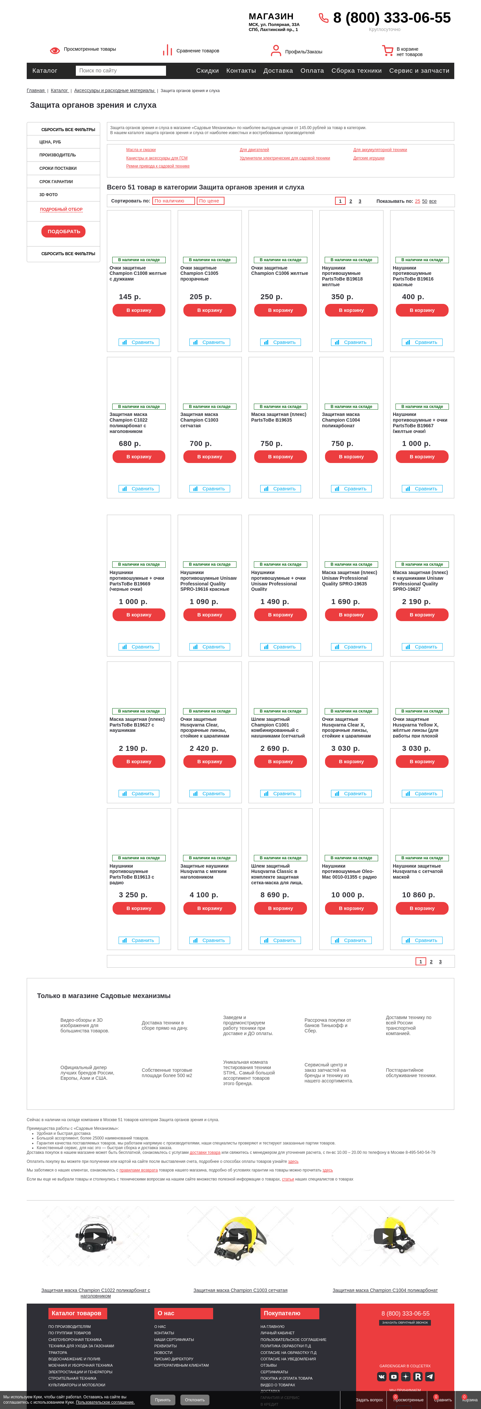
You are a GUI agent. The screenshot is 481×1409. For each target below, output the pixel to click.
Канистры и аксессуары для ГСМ (156, 158)
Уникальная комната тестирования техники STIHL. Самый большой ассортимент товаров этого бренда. (249, 1072)
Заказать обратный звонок (405, 1322)
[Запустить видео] (96, 1236)
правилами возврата (139, 1170)
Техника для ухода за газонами (81, 1346)
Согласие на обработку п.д (289, 1353)
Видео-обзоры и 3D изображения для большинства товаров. (84, 1025)
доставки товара (205, 1152)
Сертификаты (274, 1372)
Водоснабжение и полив (74, 1359)
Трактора (57, 1353)
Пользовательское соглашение (293, 1340)
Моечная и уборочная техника (80, 1365)
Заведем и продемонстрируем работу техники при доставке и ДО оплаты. (248, 1025)
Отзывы (269, 1365)
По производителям (69, 1327)
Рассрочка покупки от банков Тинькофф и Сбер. (328, 1025)
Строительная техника (72, 1378)
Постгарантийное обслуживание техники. (411, 1072)
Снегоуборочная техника (75, 1340)
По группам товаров (69, 1333)
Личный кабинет (278, 1333)
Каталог (44, 70)
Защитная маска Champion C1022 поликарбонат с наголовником (95, 1293)
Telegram (425, 1376)
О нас (160, 1327)
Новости (163, 1353)
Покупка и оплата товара (287, 1378)
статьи (288, 1179)
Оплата (312, 70)
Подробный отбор (61, 209)
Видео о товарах (278, 1385)
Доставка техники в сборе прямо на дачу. (165, 1025)
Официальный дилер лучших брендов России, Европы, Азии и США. (87, 1073)
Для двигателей (254, 149)
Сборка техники (357, 70)
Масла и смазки (141, 149)
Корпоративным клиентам (181, 1365)
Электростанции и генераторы (80, 1372)
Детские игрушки (368, 158)
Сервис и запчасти (419, 70)
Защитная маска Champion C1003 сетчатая (240, 1290)
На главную (273, 1327)
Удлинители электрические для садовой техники (285, 158)
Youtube (395, 1376)
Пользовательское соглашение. (105, 1402)
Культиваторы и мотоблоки (76, 1385)
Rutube (415, 1376)
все (433, 201)
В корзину (139, 310)
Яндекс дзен (405, 1376)
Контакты (241, 70)
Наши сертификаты (174, 1340)
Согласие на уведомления (288, 1359)
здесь (293, 1161)
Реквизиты (165, 1346)
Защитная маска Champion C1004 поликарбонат (385, 1290)
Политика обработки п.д (286, 1346)
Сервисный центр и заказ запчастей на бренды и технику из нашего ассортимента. (329, 1072)
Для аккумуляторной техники (380, 149)
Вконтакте (385, 1376)
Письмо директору (173, 1359)
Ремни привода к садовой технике (158, 166)
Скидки (207, 70)
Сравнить (138, 342)
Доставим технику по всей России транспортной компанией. (408, 1025)
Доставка (278, 70)
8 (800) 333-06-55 (392, 17)
